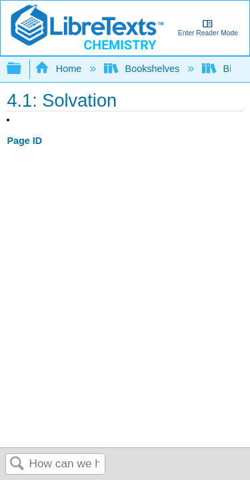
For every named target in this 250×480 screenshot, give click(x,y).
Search (17, 464)
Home (59, 68)
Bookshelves (143, 68)
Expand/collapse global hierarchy (22, 69)
